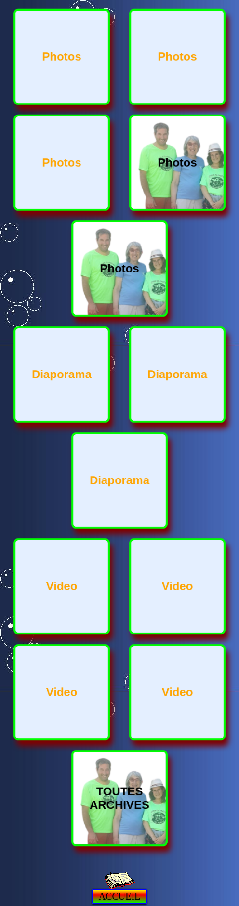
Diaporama (62, 374)
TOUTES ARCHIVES (119, 798)
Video (62, 586)
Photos (61, 56)
